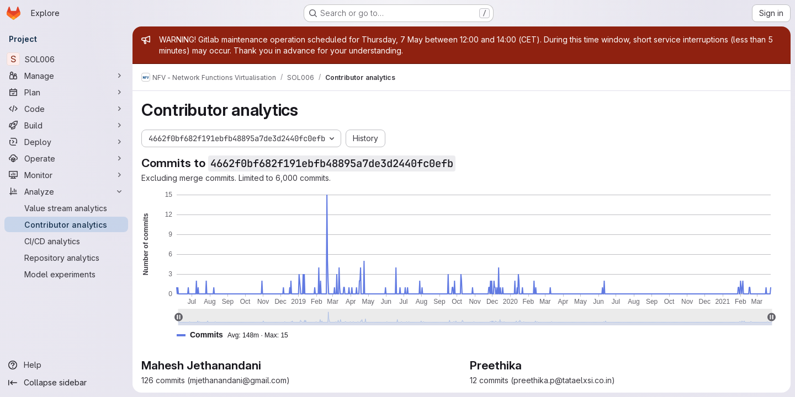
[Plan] (66, 92)
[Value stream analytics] (66, 208)
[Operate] (66, 158)
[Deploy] (66, 141)
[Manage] (66, 75)
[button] (237, 335)
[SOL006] (66, 59)
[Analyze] (66, 191)
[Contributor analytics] (66, 224)
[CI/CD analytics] (66, 241)
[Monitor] (66, 175)
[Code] (66, 108)
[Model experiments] (66, 274)
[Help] (66, 365)
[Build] (66, 125)
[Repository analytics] (66, 257)
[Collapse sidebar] (66, 382)
